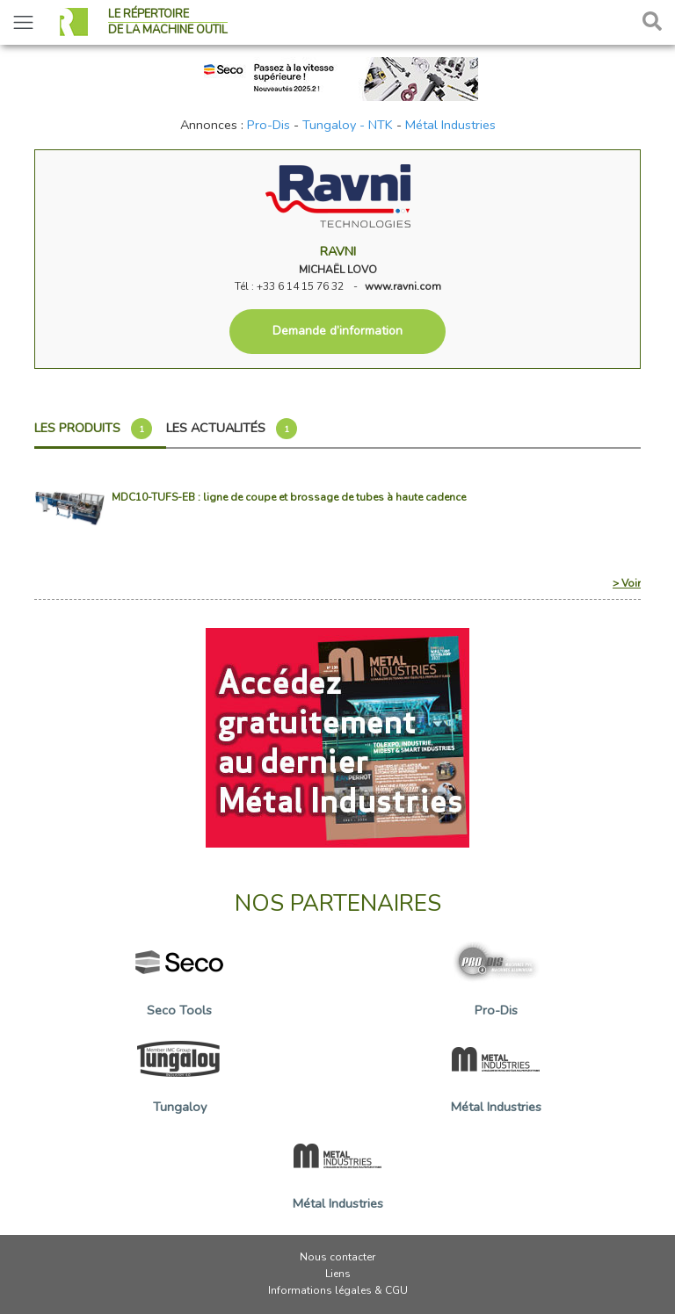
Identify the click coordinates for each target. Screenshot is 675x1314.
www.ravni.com (403, 286)
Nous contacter (337, 1257)
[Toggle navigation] (23, 22)
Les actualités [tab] (231, 428)
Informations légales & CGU (338, 1290)
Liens (338, 1274)
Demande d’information (337, 330)
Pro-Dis (268, 125)
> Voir (627, 583)
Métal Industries (450, 125)
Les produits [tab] (93, 428)
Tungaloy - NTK (347, 125)
